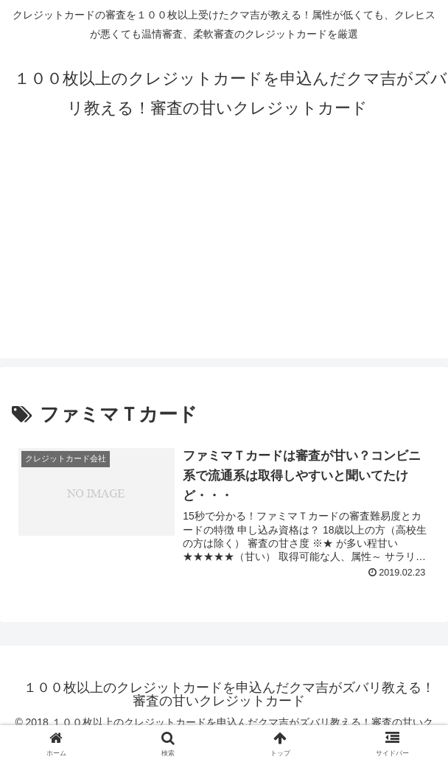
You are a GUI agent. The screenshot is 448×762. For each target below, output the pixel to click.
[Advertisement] (224, 255)
